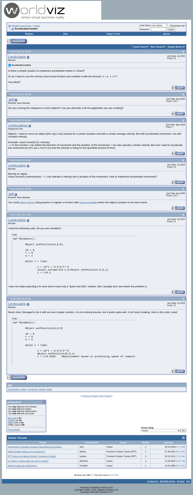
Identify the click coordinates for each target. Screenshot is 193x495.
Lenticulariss (18, 125)
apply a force (27, 202)
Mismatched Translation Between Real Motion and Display (35, 447)
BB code (12, 418)
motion (23, 389)
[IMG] (10, 422)
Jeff (11, 100)
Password (144, 29)
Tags (10, 385)
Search (166, 34)
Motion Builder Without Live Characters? (26, 451)
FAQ (65, 34)
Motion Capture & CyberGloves (22, 466)
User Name (145, 25)
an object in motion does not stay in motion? (28, 461)
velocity (42, 389)
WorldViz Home (167, 481)
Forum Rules (14, 429)
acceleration (13, 389)
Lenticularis (17, 57)
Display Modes (175, 47)
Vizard (37, 26)
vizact (49, 389)
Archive (181, 481)
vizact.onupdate (88, 202)
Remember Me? (176, 26)
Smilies (11, 420)
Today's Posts (113, 34)
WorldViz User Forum (21, 26)
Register (29, 34)
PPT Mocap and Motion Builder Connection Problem (32, 456)
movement (33, 389)
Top (188, 481)
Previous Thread (90, 396)
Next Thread (105, 396)
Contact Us (152, 481)
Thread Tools (139, 47)
